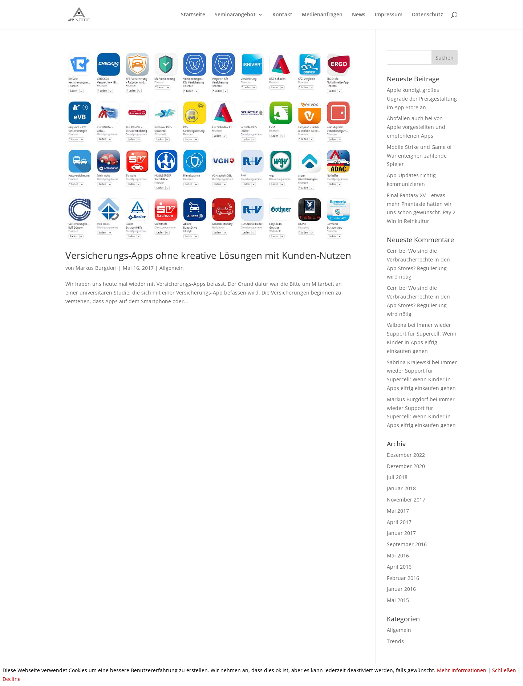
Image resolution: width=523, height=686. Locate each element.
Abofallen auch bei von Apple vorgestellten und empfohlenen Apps (416, 127)
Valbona (396, 324)
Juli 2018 (397, 477)
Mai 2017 (398, 510)
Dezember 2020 (406, 466)
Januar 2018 (401, 488)
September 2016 (407, 544)
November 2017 (406, 499)
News (358, 15)
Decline (12, 678)
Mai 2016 (398, 555)
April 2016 (399, 566)
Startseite (193, 15)
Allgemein (171, 267)
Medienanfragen (322, 15)
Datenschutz (427, 15)
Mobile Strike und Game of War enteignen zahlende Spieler (419, 155)
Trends (395, 641)
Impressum (388, 15)
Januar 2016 (401, 588)
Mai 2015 (398, 600)
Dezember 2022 (406, 454)
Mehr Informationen (461, 670)
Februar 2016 (403, 578)
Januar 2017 (401, 532)
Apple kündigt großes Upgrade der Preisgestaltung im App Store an (422, 98)
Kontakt (282, 15)
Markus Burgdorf (96, 267)
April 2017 (399, 522)
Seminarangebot (235, 15)
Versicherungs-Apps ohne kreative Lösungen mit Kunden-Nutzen (208, 255)
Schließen (504, 670)
